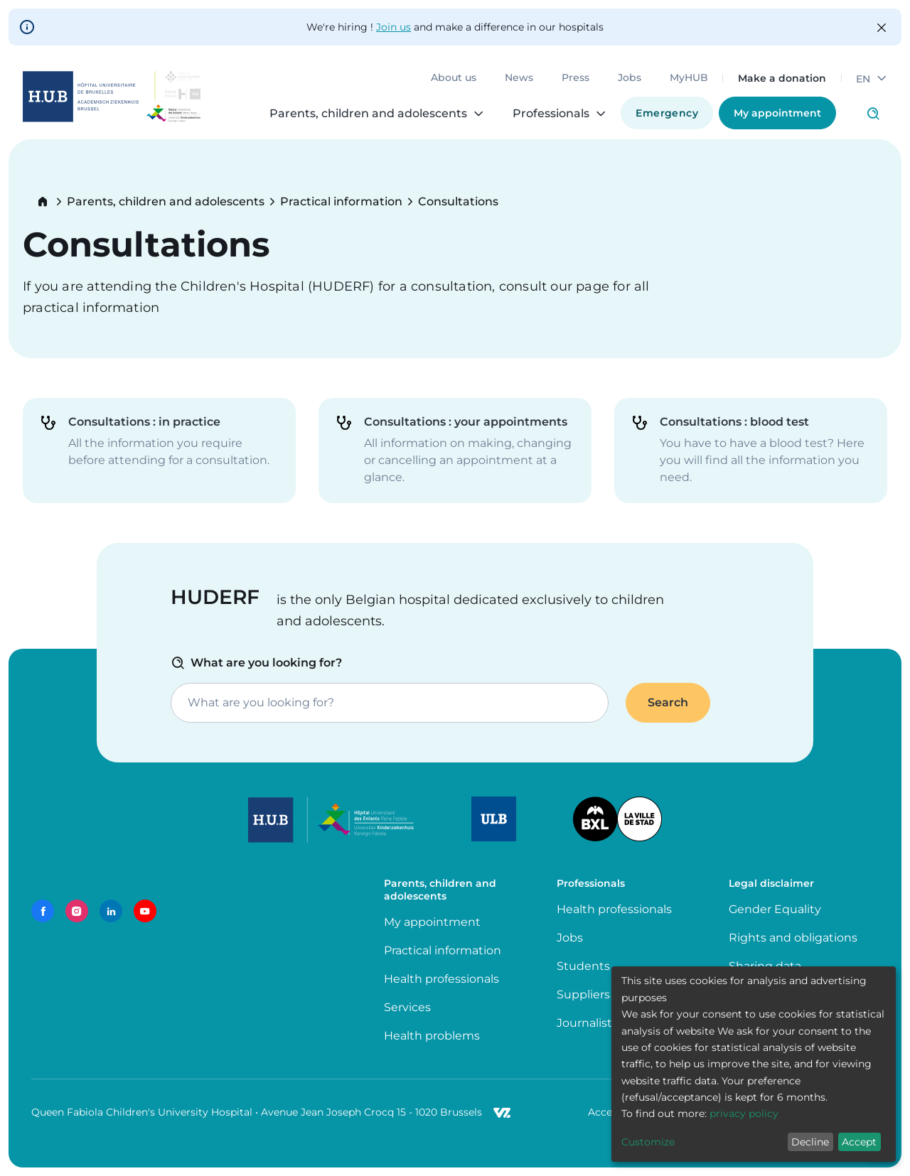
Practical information (341, 201)
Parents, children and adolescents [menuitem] (368, 113)
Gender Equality (775, 909)
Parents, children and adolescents (165, 201)
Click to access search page (873, 113)
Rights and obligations (793, 937)
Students (583, 966)
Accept (859, 1141)
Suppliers (583, 994)
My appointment (777, 113)
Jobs (629, 78)
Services (407, 1007)
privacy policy (744, 1113)
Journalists (587, 1023)
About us (453, 78)
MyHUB (689, 78)
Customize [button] (648, 1141)
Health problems (432, 1035)
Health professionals (441, 979)
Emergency (667, 113)
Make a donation (782, 78)
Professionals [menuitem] (551, 113)
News (519, 78)
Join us (393, 27)
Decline (810, 1141)
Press (575, 78)
